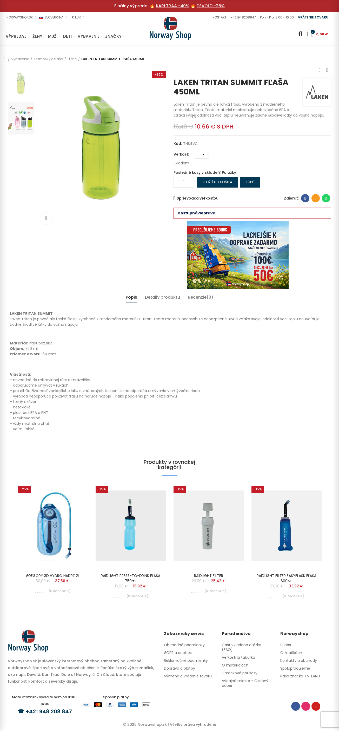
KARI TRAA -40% (172, 6)
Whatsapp (326, 198)
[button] (219, 17)
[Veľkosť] (202, 154)
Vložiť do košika (217, 181)
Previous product (319, 70)
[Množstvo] (184, 182)
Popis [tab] (131, 297)
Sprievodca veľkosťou (197, 198)
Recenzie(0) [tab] (200, 297)
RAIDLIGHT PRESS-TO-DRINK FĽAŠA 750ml (130, 578)
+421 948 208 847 (48, 711)
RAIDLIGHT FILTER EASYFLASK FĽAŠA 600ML (286, 578)
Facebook (305, 198)
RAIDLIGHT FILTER (208, 575)
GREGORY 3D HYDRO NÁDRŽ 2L (52, 575)
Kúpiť (250, 181)
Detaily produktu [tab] (162, 297)
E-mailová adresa (316, 198)
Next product (327, 70)
